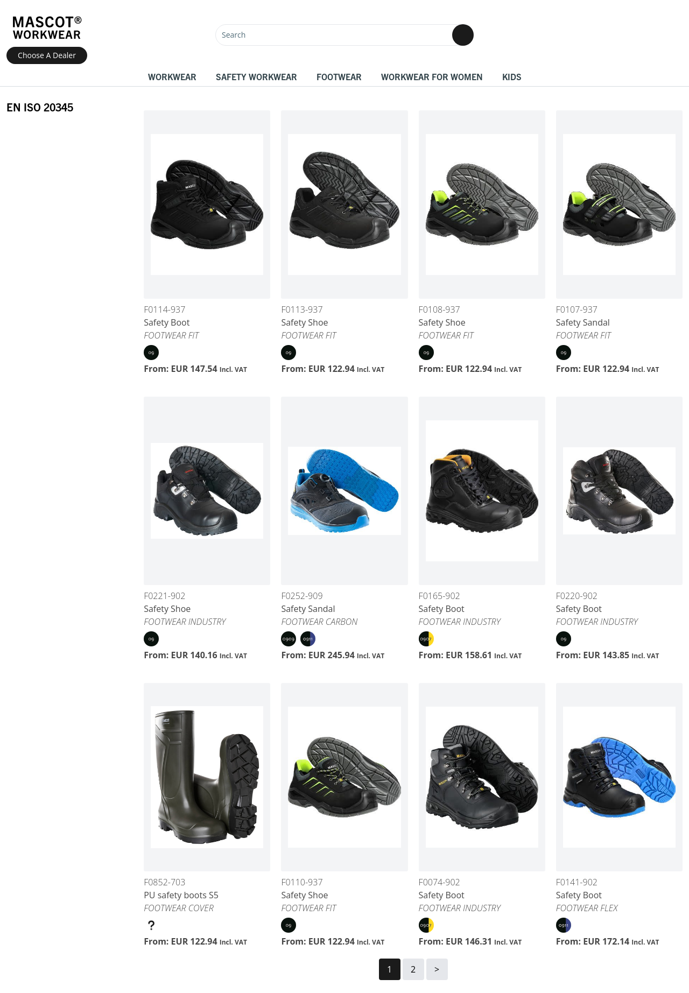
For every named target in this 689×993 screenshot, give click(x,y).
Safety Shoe (304, 322)
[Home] (46, 28)
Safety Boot (166, 322)
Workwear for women (432, 76)
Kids (512, 76)
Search (233, 35)
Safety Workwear (256, 76)
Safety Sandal (583, 322)
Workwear (172, 76)
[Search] (344, 35)
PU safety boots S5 (181, 895)
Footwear (339, 76)
